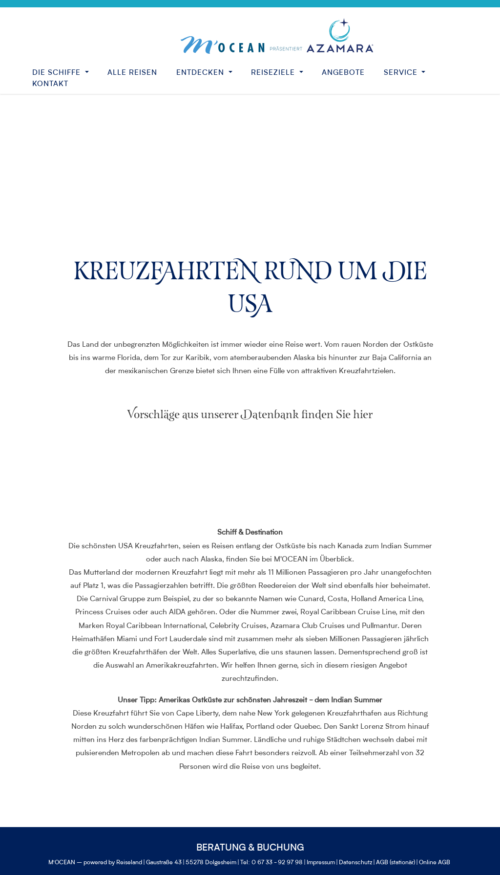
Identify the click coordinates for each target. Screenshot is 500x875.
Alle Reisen (132, 73)
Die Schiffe (57, 73)
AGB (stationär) (395, 863)
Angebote (343, 73)
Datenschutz (355, 863)
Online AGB (434, 863)
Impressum (321, 863)
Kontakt (50, 84)
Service (402, 73)
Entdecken (201, 73)
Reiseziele (274, 73)
